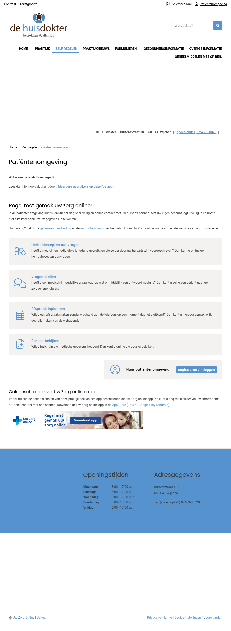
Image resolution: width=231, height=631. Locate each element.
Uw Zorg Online (23, 617)
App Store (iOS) (123, 405)
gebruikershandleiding (55, 228)
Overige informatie (205, 49)
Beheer (41, 617)
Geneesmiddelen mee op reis (198, 57)
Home (23, 49)
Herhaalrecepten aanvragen (55, 245)
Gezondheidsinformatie (164, 49)
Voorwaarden (212, 617)
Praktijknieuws (96, 49)
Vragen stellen (43, 277)
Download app (87, 421)
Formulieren (126, 49)
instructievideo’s (91, 228)
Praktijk (42, 49)
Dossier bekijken (45, 341)
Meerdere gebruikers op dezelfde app (85, 186)
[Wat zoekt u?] (192, 25)
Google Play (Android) (153, 405)
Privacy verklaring (159, 617)
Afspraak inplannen (48, 309)
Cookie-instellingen (187, 617)
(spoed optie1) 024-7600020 (180, 502)
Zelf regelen (66, 49)
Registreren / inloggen (196, 370)
